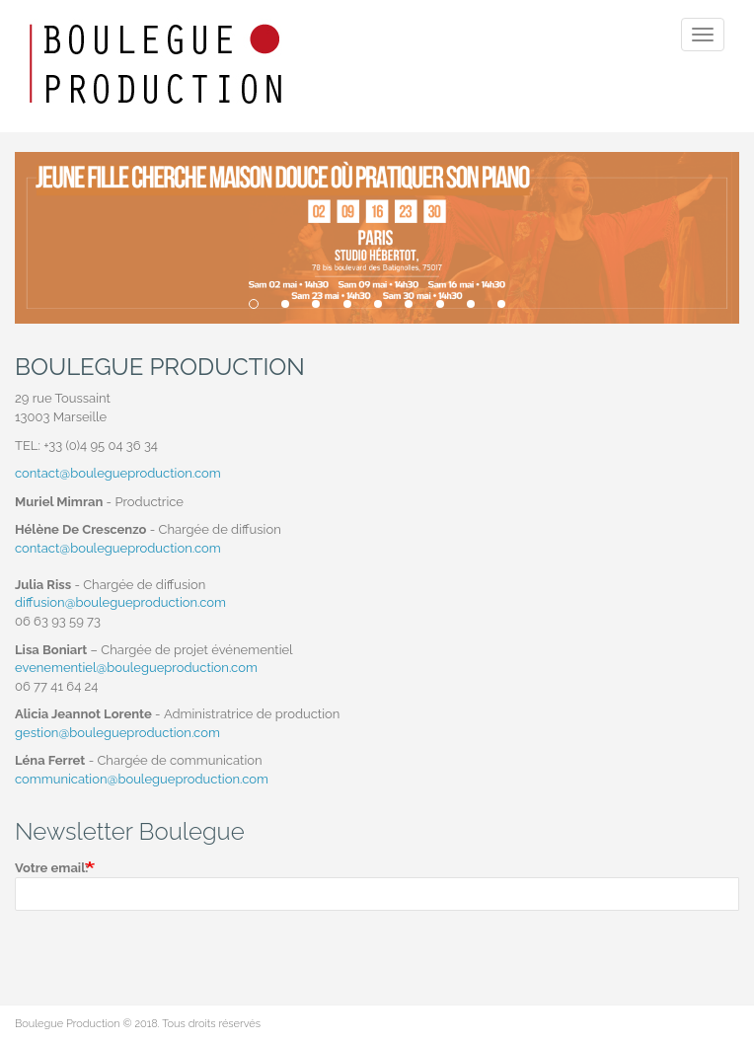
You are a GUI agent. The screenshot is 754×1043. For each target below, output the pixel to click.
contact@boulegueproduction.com (118, 473)
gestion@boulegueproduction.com (117, 732)
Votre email (50, 867)
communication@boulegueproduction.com (141, 779)
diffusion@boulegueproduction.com (120, 602)
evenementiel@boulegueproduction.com (136, 667)
